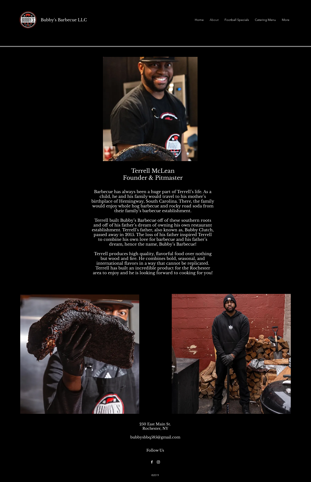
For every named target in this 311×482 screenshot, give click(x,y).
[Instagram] (158, 462)
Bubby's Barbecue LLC (64, 19)
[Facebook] (152, 462)
